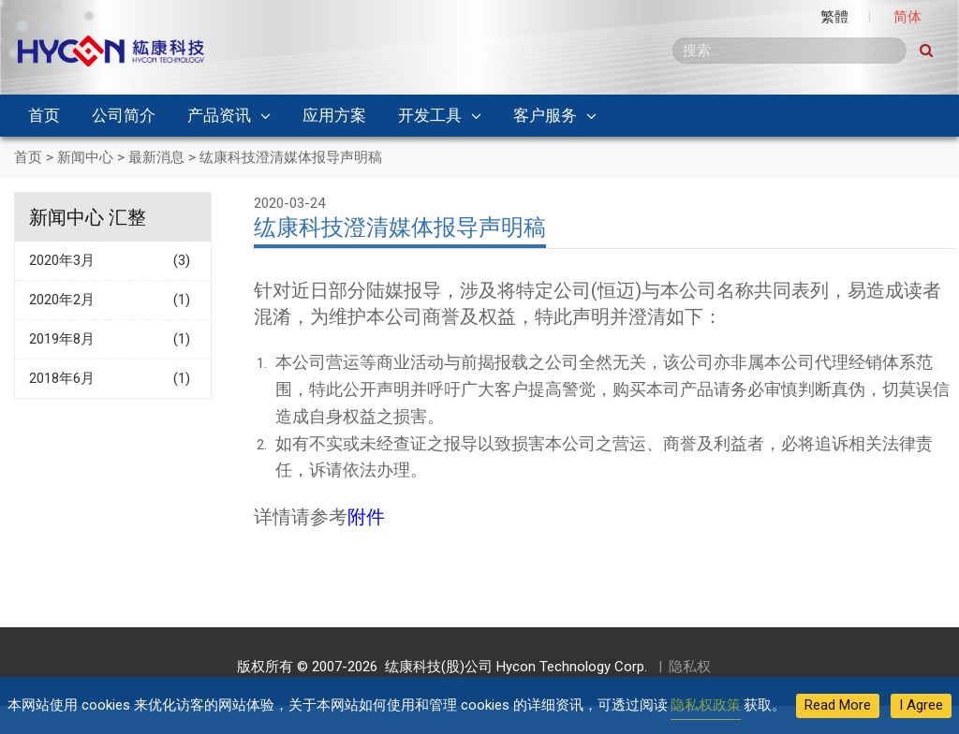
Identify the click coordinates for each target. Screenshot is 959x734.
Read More (837, 705)
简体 (907, 16)
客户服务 (545, 115)
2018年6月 (113, 379)
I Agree (921, 705)
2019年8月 (113, 339)
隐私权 (690, 666)
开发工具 (430, 115)
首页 (44, 115)
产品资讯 (219, 115)
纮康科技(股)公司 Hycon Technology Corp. (512, 666)
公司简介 (123, 115)
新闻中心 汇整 (87, 217)
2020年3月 (113, 261)
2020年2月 (113, 300)
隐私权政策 (706, 705)
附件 (366, 517)
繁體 (834, 16)
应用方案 (334, 115)
